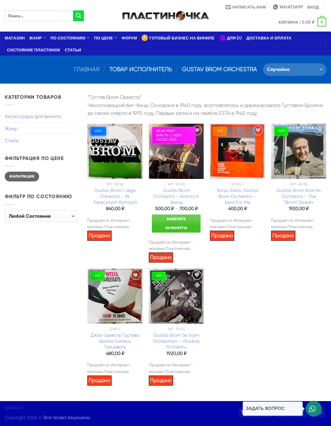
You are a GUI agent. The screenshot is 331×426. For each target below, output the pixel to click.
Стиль (12, 141)
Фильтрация (21, 176)
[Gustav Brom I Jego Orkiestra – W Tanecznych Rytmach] (114, 151)
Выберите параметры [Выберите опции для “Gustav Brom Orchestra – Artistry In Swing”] (176, 223)
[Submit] (78, 15)
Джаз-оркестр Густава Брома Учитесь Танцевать (115, 341)
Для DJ (230, 38)
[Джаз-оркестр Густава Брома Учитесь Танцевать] (114, 296)
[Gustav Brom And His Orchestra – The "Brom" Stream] (298, 151)
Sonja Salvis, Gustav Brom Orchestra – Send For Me (237, 196)
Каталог (14, 408)
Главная (87, 69)
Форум (129, 37)
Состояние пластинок (33, 49)
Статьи (73, 49)
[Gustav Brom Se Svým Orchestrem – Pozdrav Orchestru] (176, 296)
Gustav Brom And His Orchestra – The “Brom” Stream (298, 196)
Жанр (37, 38)
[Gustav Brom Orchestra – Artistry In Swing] (176, 151)
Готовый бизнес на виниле (178, 38)
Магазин (15, 37)
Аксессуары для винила (33, 116)
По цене (105, 38)
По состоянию (70, 38)
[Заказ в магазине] (294, 69)
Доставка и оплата (268, 37)
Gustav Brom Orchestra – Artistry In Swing (176, 196)
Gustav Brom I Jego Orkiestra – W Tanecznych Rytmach (115, 196)
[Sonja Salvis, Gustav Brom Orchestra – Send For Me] (237, 151)
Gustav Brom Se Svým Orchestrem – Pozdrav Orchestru (176, 341)
